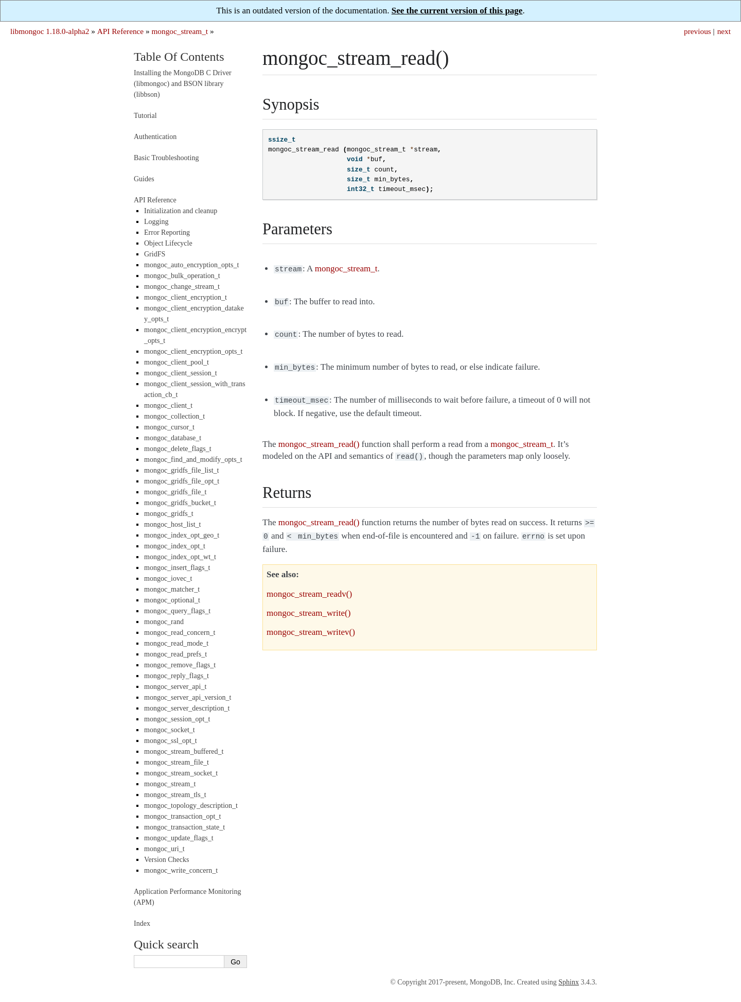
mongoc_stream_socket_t (181, 773)
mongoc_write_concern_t (181, 870)
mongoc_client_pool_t (176, 362)
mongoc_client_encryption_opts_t (193, 351)
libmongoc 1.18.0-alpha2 (49, 31)
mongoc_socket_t (169, 730)
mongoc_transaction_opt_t (182, 816)
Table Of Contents (179, 56)
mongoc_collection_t (174, 416)
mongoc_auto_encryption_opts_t (191, 265)
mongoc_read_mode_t (176, 643)
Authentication (155, 137)
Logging (156, 222)
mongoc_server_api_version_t (188, 697)
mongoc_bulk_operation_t (182, 276)
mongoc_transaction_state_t (184, 827)
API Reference (120, 31)
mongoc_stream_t (179, 31)
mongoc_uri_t (164, 849)
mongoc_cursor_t (169, 427)
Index (142, 923)
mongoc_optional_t (172, 600)
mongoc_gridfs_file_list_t (181, 470)
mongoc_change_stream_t (182, 286)
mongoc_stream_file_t (176, 762)
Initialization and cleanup (180, 211)
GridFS (154, 254)
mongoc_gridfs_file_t (175, 492)
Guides (144, 179)
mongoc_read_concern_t (179, 632)
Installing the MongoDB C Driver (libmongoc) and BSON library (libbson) (183, 83)
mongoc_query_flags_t (177, 611)
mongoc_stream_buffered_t (183, 751)
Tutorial (145, 115)
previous (697, 31)
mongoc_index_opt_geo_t (181, 535)
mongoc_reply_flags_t (176, 676)
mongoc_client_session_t (180, 373)
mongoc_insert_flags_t (177, 568)
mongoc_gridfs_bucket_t (180, 503)
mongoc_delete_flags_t (177, 449)
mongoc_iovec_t (168, 578)
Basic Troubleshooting (166, 158)
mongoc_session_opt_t (177, 719)
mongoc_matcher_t (172, 589)
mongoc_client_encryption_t (185, 297)
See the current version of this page (457, 10)
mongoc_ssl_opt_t (170, 741)
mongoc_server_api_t (175, 686)
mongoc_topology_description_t (191, 805)
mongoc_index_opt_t (174, 546)
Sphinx (568, 982)
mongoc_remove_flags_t (180, 665)
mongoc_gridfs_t (168, 513)
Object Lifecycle (168, 243)
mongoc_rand (164, 622)
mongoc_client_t (168, 405)
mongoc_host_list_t (172, 524)
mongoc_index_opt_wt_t (180, 557)
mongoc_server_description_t (187, 708)
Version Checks (166, 859)
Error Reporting (167, 232)
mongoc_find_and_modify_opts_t (193, 459)
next (724, 31)
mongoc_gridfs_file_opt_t (181, 481)
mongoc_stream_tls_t (175, 795)
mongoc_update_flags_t (179, 838)
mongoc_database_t (172, 438)
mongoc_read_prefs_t (175, 654)
